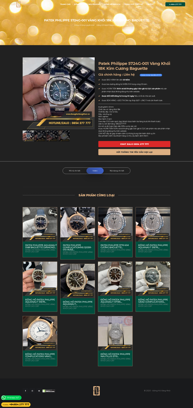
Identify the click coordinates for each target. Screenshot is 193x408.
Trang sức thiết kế (133, 4)
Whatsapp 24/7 (13, 397)
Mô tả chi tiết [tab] (74, 171)
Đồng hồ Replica (112, 4)
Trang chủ (65, 4)
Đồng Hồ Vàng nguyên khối (87, 4)
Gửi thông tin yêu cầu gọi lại (134, 152)
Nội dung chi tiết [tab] (117, 171)
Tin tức (150, 4)
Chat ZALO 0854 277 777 (134, 144)
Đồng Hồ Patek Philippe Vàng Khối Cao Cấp (112, 25)
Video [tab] (95, 171)
